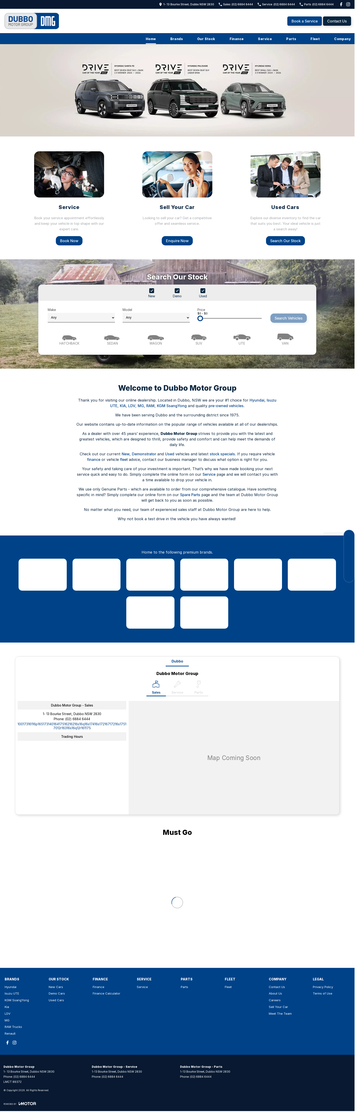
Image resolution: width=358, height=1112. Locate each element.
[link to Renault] (204, 612)
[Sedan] (112, 338)
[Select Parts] (198, 688)
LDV (131, 405)
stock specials (222, 454)
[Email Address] (72, 726)
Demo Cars (57, 993)
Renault (10, 1033)
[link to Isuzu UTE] (96, 575)
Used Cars (56, 1000)
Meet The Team (280, 1013)
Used (169, 454)
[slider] (200, 318)
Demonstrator (144, 454)
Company (342, 39)
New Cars (56, 987)
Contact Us (337, 21)
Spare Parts (190, 494)
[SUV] (198, 338)
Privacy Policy (323, 987)
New (126, 454)
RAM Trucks (13, 1027)
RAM (150, 405)
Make (81, 315)
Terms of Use (322, 993)
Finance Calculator (106, 993)
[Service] (69, 197)
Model (156, 315)
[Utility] (241, 338)
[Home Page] (31, 21)
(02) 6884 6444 (77, 719)
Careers (275, 1000)
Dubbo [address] (177, 661)
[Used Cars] (285, 197)
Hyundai (257, 400)
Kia (7, 1007)
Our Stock (206, 39)
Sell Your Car (278, 1007)
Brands (176, 39)
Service (265, 39)
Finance (237, 39)
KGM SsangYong (172, 405)
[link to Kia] (204, 575)
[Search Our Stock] (349, 535)
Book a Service (304, 21)
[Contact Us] (349, 545)
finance (93, 459)
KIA (123, 405)
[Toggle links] (19, 1103)
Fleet (315, 39)
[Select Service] (177, 688)
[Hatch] (69, 338)
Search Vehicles (289, 318)
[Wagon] (155, 338)
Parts (291, 39)
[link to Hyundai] (43, 575)
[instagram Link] (348, 4)
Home (151, 39)
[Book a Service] (349, 556)
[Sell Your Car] (177, 197)
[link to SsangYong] (150, 575)
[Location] (156, 688)
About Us (275, 993)
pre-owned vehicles (226, 405)
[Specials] (349, 566)
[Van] (285, 338)
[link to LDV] (258, 575)
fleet (124, 459)
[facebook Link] (341, 4)
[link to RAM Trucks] (150, 612)
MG (141, 405)
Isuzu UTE (12, 993)
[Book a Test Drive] (349, 577)
